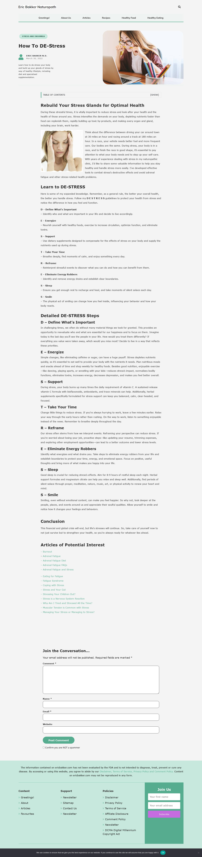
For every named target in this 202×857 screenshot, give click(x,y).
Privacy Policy (141, 771)
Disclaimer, (106, 771)
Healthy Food (129, 17)
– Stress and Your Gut (53, 589)
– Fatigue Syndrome (52, 580)
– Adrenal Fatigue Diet (53, 560)
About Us (66, 17)
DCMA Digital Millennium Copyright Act (119, 832)
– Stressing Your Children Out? (58, 594)
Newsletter (69, 797)
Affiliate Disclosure (115, 813)
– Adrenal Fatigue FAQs (54, 565)
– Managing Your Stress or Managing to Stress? (68, 612)
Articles (86, 17)
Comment (49, 663)
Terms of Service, (123, 771)
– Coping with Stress (52, 585)
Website (47, 724)
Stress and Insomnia (33, 36)
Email (47, 711)
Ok (163, 853)
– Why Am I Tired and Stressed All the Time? (66, 603)
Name (47, 698)
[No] (198, 852)
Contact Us (69, 808)
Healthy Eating (155, 17)
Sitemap (67, 802)
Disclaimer (110, 797)
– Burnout (46, 551)
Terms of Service (114, 808)
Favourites (26, 813)
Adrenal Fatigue (51, 556)
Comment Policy (114, 819)
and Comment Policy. (162, 771)
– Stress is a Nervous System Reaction (63, 598)
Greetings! (44, 17)
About (23, 802)
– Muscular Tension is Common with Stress (65, 607)
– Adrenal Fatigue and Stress (57, 569)
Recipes (106, 17)
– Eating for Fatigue (52, 576)
